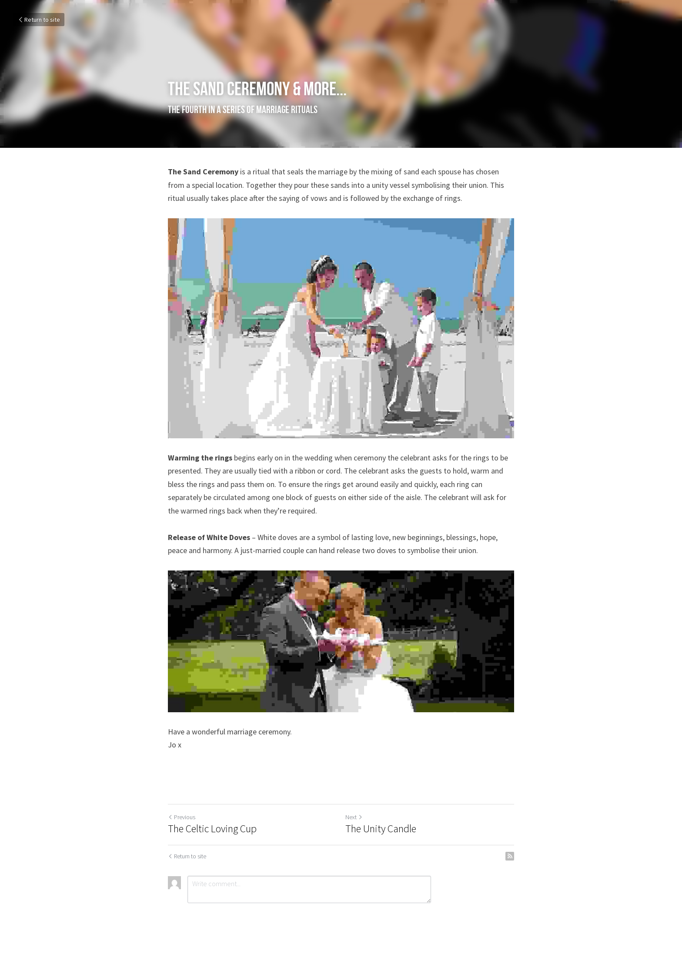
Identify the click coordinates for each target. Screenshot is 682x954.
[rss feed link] (509, 856)
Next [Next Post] (354, 817)
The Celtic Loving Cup (212, 828)
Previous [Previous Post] (181, 817)
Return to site (38, 19)
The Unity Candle (380, 828)
